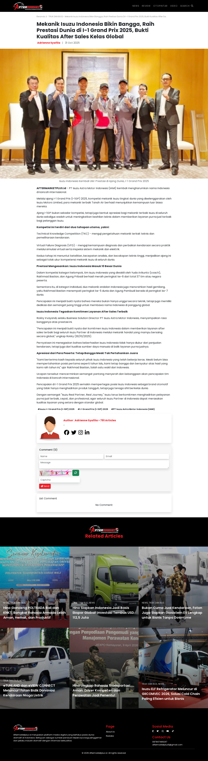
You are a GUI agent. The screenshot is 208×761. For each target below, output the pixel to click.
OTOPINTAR (160, 5)
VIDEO (174, 5)
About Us (110, 731)
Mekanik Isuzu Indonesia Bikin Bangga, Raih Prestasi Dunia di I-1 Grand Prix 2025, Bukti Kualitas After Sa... (116, 16)
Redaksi (110, 736)
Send (45, 486)
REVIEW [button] (146, 5)
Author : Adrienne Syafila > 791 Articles (89, 420)
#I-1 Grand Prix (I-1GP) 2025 (93, 409)
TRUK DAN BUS (55, 16)
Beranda (42, 16)
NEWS (135, 5)
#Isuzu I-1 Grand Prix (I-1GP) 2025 (56, 409)
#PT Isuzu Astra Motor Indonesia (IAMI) (133, 409)
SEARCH (186, 5)
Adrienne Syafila (48, 43)
